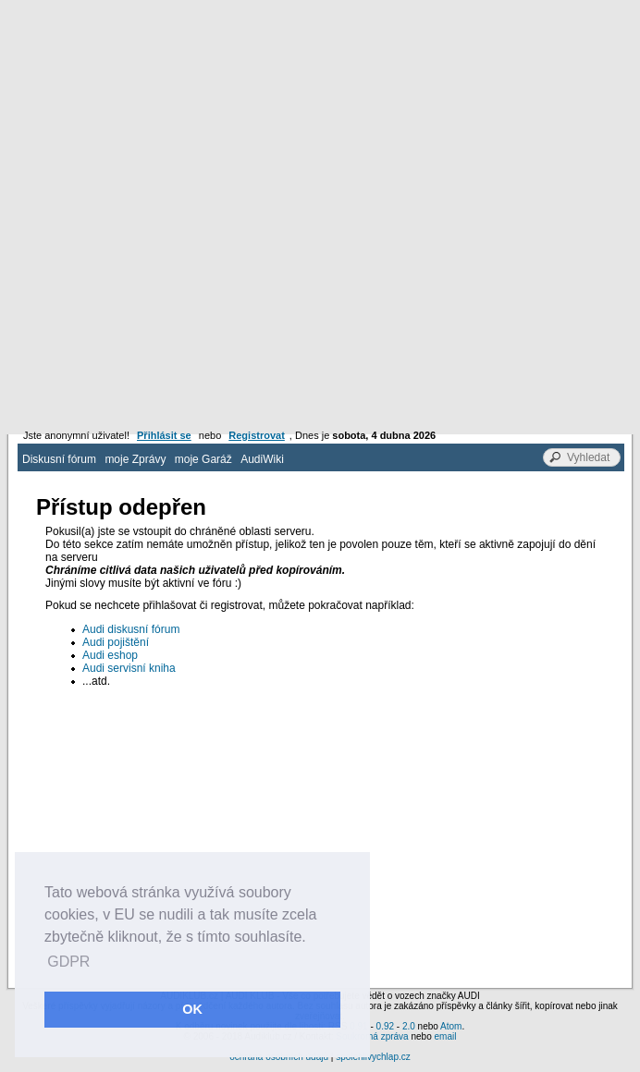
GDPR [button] (68, 961)
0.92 (385, 1026)
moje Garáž (203, 459)
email (445, 1036)
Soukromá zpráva (372, 1036)
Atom (451, 1026)
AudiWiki (262, 459)
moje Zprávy (135, 459)
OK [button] (192, 1009)
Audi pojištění (115, 642)
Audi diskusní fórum (130, 629)
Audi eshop (110, 655)
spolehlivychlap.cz (373, 1057)
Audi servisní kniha (129, 668)
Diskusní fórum (59, 459)
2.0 (408, 1026)
